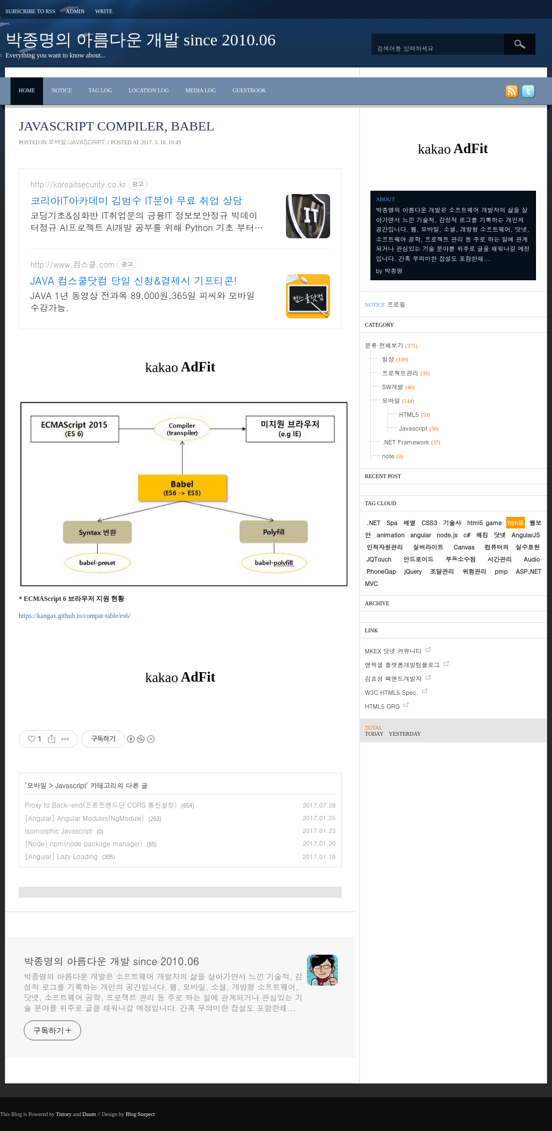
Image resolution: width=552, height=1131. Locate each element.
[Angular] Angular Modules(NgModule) (84, 818)
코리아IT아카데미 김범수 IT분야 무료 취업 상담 (136, 200)
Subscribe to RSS (30, 11)
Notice (61, 90)
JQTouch (379, 559)
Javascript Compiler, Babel (116, 126)
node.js (447, 535)
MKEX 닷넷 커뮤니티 (393, 651)
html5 (516, 523)
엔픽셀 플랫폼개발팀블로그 (402, 665)
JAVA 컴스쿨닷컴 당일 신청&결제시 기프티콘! (133, 280)
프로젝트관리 (405, 373)
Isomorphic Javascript (58, 830)
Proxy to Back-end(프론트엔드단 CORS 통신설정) (101, 804)
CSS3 (429, 523)
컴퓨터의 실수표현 (512, 547)
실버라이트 (428, 547)
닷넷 (500, 535)
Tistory (64, 1114)
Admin (75, 11)
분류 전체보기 (391, 345)
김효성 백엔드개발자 (393, 678)
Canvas (464, 547)
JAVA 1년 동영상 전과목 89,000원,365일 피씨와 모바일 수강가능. (142, 301)
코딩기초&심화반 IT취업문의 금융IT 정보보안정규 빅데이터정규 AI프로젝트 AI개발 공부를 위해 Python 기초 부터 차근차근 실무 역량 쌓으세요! (144, 221)
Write (104, 11)
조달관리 (442, 571)
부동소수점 (460, 559)
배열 (410, 523)
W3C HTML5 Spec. (391, 692)
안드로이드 (418, 559)
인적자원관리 (385, 547)
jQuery (413, 571)
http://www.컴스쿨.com (72, 264)
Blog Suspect (140, 1114)
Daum (88, 1114)
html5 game (484, 523)
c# (466, 535)
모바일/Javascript (76, 142)
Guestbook (249, 90)
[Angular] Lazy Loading (61, 856)
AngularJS (526, 535)
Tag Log (100, 90)
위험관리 (475, 571)
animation (390, 535)
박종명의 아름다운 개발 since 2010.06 (140, 39)
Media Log (200, 90)
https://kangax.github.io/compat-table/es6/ (75, 616)
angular (420, 535)
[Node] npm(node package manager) (83, 843)
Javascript (70, 785)
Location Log (149, 90)
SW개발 (398, 387)
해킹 (482, 535)
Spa (391, 523)
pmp (501, 571)
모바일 (37, 785)
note (392, 456)
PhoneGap (381, 571)
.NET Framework (411, 442)
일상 (395, 359)
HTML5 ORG (382, 706)
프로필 (396, 304)
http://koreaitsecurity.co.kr (78, 184)
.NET (373, 523)
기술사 (452, 523)
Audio (532, 559)
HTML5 (414, 414)
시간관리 (499, 559)
